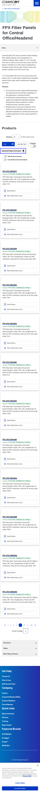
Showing (9, 137)
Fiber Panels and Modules (12, 9)
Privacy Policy (27, 776)
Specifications (11, 191)
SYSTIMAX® (7, 734)
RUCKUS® (6, 745)
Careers (5, 693)
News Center (6, 725)
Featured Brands (11, 729)
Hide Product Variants (15, 156)
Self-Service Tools (8, 684)
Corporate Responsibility (11, 697)
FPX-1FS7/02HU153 (9, 401)
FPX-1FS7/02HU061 (9, 362)
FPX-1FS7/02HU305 (9, 517)
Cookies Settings (20, 783)
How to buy (6, 680)
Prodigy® (5, 738)
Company (7, 688)
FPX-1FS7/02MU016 (9, 555)
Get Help (6, 671)
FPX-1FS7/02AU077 (9, 171)
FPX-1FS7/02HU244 (9, 478)
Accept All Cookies (20, 788)
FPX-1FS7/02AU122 (9, 210)
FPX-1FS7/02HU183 (9, 439)
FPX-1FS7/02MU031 (9, 592)
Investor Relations (8, 701)
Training (5, 721)
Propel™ (5, 742)
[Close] (37, 765)
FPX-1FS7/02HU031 (9, 323)
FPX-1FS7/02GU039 (9, 248)
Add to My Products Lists (14, 196)
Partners (5, 717)
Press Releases (7, 704)
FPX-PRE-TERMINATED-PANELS (20, 174)
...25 (31, 625)
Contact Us (6, 676)
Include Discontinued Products (17, 159)
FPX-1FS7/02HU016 (9, 285)
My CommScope (8, 714)
